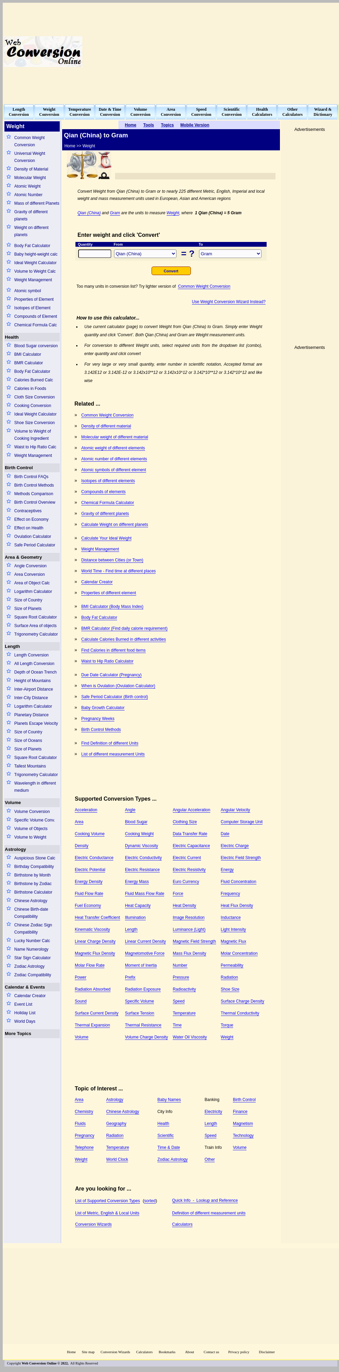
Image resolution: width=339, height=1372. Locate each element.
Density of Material (31, 169)
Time (177, 1025)
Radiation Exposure (143, 989)
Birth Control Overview (34, 502)
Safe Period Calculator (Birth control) (114, 696)
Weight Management (33, 279)
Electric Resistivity (189, 869)
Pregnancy (84, 1135)
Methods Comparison (33, 493)
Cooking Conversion (32, 405)
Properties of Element (34, 299)
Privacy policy (238, 1352)
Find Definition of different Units (109, 743)
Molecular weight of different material (114, 437)
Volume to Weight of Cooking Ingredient (32, 435)
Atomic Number (28, 194)
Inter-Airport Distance (33, 689)
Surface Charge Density (242, 1001)
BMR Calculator (28, 363)
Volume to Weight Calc (35, 271)
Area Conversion (29, 574)
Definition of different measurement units (208, 1213)
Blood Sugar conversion (36, 345)
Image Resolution (188, 917)
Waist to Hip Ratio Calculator (107, 661)
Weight (173, 212)
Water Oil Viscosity (190, 1037)
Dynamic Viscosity (141, 845)
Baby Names (169, 1099)
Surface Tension (139, 1013)
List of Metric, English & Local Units (107, 1213)
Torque (227, 1025)
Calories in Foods (30, 388)
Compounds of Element (35, 316)
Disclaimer (267, 1352)
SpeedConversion (201, 112)
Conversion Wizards (93, 1224)
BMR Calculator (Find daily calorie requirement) (124, 628)
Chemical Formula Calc (35, 325)
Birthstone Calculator (33, 892)
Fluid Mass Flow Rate (144, 893)
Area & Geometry (23, 557)
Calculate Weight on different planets (114, 524)
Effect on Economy (31, 519)
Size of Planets (28, 608)
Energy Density (88, 881)
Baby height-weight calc (36, 254)
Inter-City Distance (31, 697)
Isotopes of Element (32, 307)
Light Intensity (233, 929)
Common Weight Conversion (29, 141)
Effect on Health (28, 528)
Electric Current (187, 857)
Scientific (165, 1135)
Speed (179, 1001)
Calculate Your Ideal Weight (106, 538)
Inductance (231, 917)
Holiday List (25, 1012)
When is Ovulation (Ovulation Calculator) (118, 685)
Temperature (184, 1013)
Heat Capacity (138, 905)
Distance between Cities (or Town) (112, 560)
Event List (23, 1004)
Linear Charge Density (95, 941)
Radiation (229, 977)
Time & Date (168, 1147)
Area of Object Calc (32, 583)
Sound (81, 1001)
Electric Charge (235, 845)
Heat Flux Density (237, 905)
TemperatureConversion (79, 112)
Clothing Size (185, 821)
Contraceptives (28, 510)
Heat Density (184, 905)
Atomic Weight (27, 186)
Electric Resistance (142, 869)
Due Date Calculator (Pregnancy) (111, 675)
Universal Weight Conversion (29, 157)
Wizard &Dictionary (323, 112)
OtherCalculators (292, 112)
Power (80, 977)
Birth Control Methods (34, 485)
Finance (240, 1111)
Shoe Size (230, 989)
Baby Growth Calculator (103, 707)
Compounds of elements (103, 491)
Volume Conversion (32, 811)
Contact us (212, 1352)
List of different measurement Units (113, 754)
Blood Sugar (136, 821)
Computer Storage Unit (242, 821)
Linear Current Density (145, 941)
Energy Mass (137, 881)
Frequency (230, 893)
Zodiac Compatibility (32, 975)
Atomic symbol (27, 290)
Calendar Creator (30, 995)
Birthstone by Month (32, 875)
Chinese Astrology (30, 900)
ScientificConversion (232, 112)
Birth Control (19, 467)
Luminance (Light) (189, 929)
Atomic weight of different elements (113, 448)
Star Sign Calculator (32, 957)
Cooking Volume (89, 833)
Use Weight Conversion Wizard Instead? (229, 301)
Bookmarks (167, 1352)
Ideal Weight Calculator (35, 262)
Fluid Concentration (238, 881)
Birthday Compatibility (34, 866)
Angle (130, 809)
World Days (25, 1021)
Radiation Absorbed (93, 989)
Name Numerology (31, 949)
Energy (227, 869)
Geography (116, 1123)
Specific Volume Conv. (34, 820)
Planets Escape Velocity (36, 723)
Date (225, 833)
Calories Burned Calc (33, 380)
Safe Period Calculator (34, 545)
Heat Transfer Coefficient (97, 917)
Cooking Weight (139, 833)
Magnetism (243, 1123)
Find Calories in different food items (113, 650)
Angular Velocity (235, 809)
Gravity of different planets (31, 215)
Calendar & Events (25, 987)
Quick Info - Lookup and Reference (205, 1200)
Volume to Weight (30, 837)
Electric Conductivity (143, 857)
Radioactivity (184, 989)
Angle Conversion (30, 565)
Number (180, 965)
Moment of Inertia (141, 965)
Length (12, 646)
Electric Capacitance (191, 845)
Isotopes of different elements (108, 480)
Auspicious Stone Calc (34, 858)
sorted (149, 1200)
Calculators (182, 1224)
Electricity (213, 1111)
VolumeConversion (140, 112)
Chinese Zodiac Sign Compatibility (33, 929)
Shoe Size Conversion (34, 422)
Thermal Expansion (92, 1025)
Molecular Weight (30, 177)
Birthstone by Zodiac (33, 883)
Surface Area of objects (35, 625)
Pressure (181, 977)
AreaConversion (171, 112)
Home (71, 1352)
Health (12, 337)
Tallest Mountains (30, 766)
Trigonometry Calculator (36, 634)
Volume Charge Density (146, 1037)
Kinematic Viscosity (92, 929)
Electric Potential (90, 869)
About (189, 1352)
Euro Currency (186, 881)
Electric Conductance (94, 857)
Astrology (15, 849)
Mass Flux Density (189, 953)
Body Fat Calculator (32, 245)
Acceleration (86, 809)
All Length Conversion (34, 663)
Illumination (135, 917)
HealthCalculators (262, 112)
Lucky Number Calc (32, 940)
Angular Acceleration (191, 809)
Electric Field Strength (241, 857)
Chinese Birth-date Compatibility (31, 913)
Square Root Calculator (35, 617)
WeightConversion (49, 112)
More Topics (18, 1033)
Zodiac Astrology (29, 966)
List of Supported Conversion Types (107, 1200)
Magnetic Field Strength (194, 941)
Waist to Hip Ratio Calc (35, 447)
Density (81, 845)
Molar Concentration (239, 953)
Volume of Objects (30, 828)
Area (79, 821)
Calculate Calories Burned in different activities (123, 639)
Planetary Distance (31, 714)
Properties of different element (108, 592)
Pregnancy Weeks (97, 718)
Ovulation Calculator (32, 536)
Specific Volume (139, 1001)
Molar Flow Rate (89, 965)
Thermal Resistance (143, 1025)
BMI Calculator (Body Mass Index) (112, 606)
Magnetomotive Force (145, 953)
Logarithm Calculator (33, 591)
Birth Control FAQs (31, 476)
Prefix (130, 977)
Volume (13, 802)
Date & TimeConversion (110, 112)
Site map (88, 1352)
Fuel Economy (88, 905)
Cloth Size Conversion (34, 397)
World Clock (117, 1159)
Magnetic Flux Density (95, 953)
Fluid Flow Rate (89, 893)
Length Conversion (31, 655)
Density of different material (106, 426)
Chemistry (84, 1111)
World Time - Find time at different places (118, 571)
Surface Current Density (96, 1013)
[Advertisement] (231, 51)
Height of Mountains (32, 680)
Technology (243, 1135)
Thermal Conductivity (240, 1013)
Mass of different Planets (36, 203)
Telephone (84, 1147)
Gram (115, 212)
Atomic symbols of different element (113, 469)
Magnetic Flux (233, 941)
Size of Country (28, 600)
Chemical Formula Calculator (107, 502)
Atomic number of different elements (114, 459)
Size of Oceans (28, 740)
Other (209, 1159)
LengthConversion (19, 112)
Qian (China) (89, 212)
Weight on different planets (31, 231)
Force (178, 893)
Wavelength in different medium (35, 787)
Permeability (232, 965)
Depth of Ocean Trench (35, 672)
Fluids (80, 1123)
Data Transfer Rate (190, 833)
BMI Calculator (27, 354)
